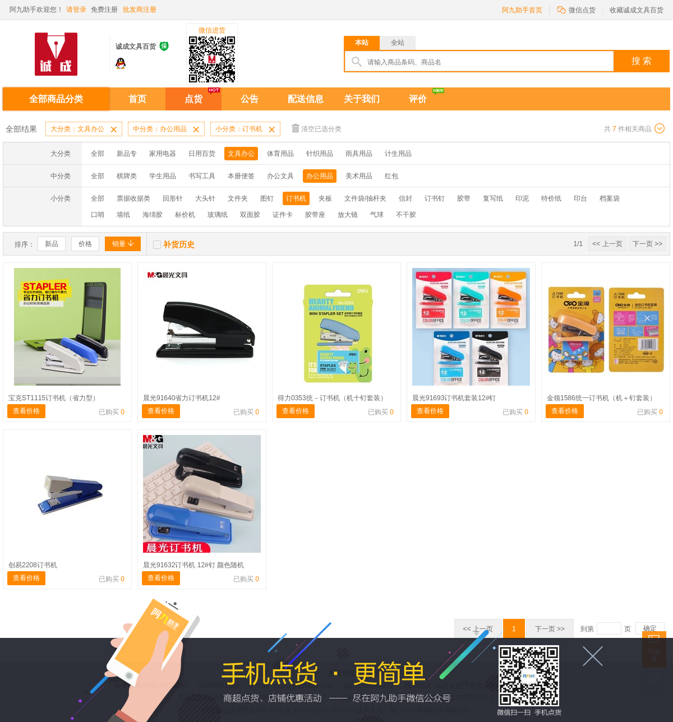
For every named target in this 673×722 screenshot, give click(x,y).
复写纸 (493, 198)
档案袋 (610, 198)
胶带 (464, 198)
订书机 (296, 198)
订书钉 (435, 198)
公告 (250, 99)
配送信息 (306, 99)
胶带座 (315, 215)
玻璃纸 (218, 215)
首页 (137, 99)
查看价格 (26, 411)
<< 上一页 (607, 244)
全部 (97, 154)
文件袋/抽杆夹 (365, 198)
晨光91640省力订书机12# (181, 398)
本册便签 (241, 176)
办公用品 (319, 176)
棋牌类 (127, 176)
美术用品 (358, 176)
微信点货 (576, 9)
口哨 (97, 215)
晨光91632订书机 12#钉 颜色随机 (193, 565)
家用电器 (162, 154)
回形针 (173, 198)
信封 (405, 198)
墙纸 (123, 215)
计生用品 (398, 154)
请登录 (76, 9)
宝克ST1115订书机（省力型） (53, 398)
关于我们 (362, 99)
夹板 (325, 198)
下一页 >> (647, 244)
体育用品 (280, 154)
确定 (650, 628)
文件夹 (238, 198)
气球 (377, 215)
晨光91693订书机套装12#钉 (454, 398)
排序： (25, 244)
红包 (391, 176)
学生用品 (162, 176)
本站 (361, 43)
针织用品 (319, 154)
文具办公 (241, 154)
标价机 (185, 215)
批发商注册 (139, 9)
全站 (397, 43)
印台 (580, 198)
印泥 (522, 198)
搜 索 (641, 61)
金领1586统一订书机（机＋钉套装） (601, 398)
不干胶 (406, 215)
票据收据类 (133, 198)
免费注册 (104, 9)
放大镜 (348, 215)
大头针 (205, 198)
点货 (193, 99)
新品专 (127, 154)
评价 (418, 99)
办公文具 (280, 176)
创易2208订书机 (32, 565)
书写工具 (201, 176)
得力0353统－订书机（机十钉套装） (332, 398)
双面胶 (250, 215)
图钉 (267, 198)
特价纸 (551, 198)
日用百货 (201, 154)
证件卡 (283, 215)
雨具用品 (358, 154)
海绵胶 (152, 215)
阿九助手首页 (522, 10)
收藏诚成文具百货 (636, 10)
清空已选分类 (317, 128)
